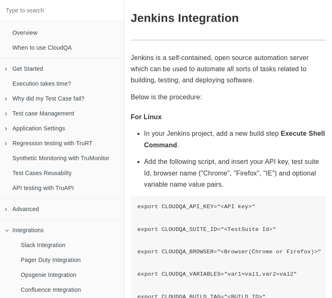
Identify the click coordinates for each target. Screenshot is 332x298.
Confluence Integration (51, 289)
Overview (24, 32)
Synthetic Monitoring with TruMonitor (61, 158)
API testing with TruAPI (43, 188)
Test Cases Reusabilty (42, 173)
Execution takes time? (41, 83)
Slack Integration (43, 245)
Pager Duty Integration (51, 260)
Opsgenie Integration (48, 275)
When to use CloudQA (42, 47)
